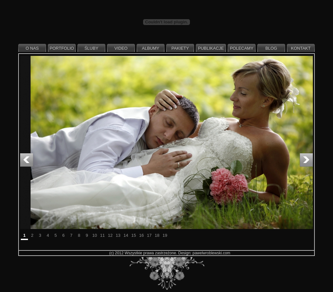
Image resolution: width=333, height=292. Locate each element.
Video (120, 48)
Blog (271, 48)
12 (110, 235)
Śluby (92, 48)
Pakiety (180, 48)
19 (165, 235)
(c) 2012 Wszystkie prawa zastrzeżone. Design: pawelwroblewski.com (169, 253)
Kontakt (301, 48)
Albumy (150, 48)
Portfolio (62, 48)
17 (149, 235)
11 (102, 235)
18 (157, 235)
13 (118, 235)
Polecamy (241, 48)
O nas (32, 48)
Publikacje (211, 48)
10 (94, 235)
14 (126, 235)
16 (141, 235)
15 (133, 235)
